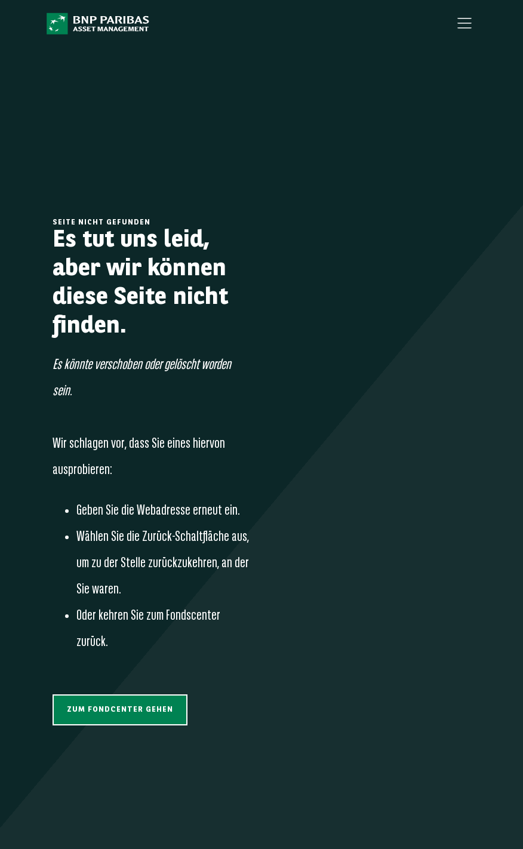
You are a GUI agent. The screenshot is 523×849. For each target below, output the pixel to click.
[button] (120, 709)
